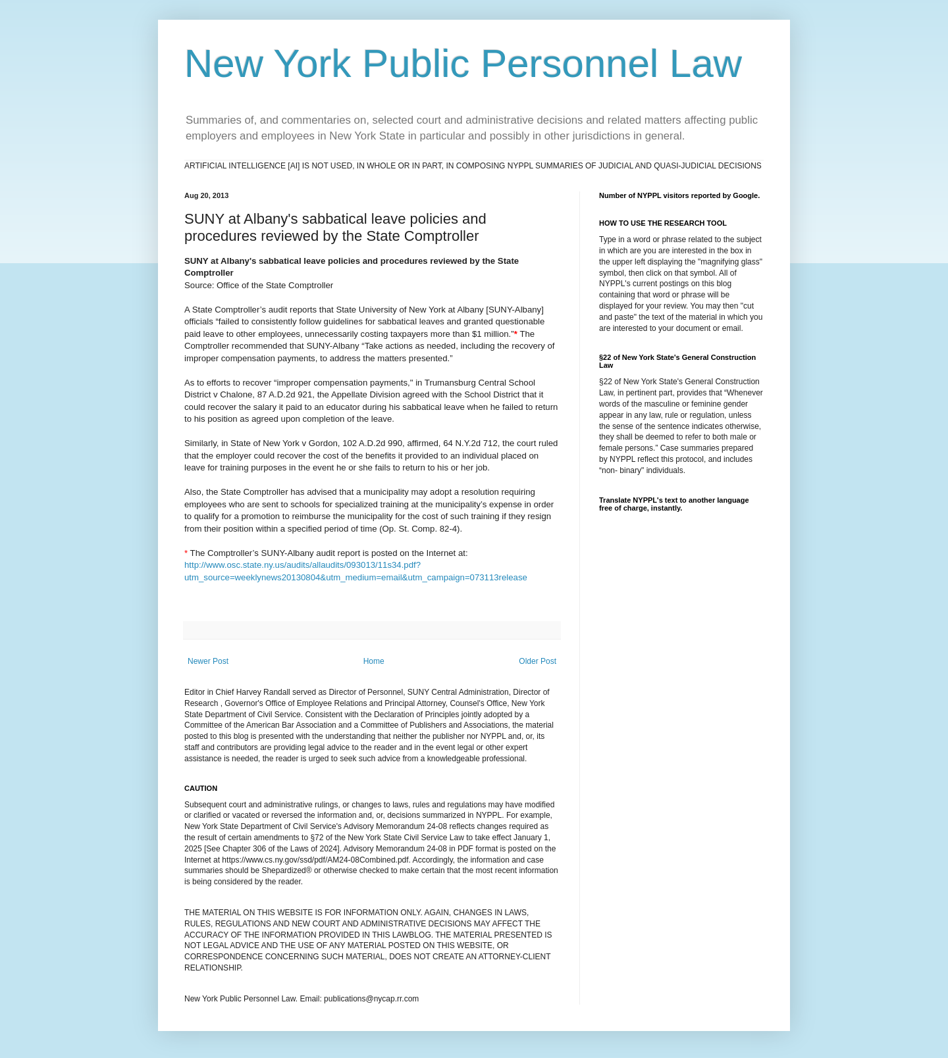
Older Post (537, 661)
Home (373, 661)
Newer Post (208, 661)
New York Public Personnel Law (463, 63)
